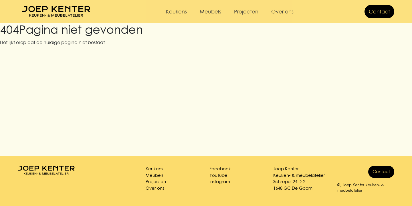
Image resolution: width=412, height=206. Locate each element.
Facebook (220, 169)
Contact (379, 11)
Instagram (219, 182)
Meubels (210, 11)
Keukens (176, 11)
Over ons (282, 11)
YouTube (218, 175)
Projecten (246, 11)
